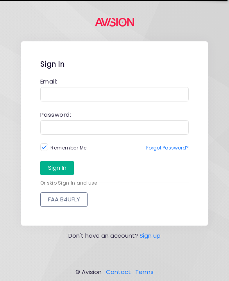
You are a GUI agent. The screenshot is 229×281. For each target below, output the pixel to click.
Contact (118, 272)
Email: (48, 81)
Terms (144, 272)
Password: (56, 114)
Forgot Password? (167, 147)
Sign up (150, 235)
